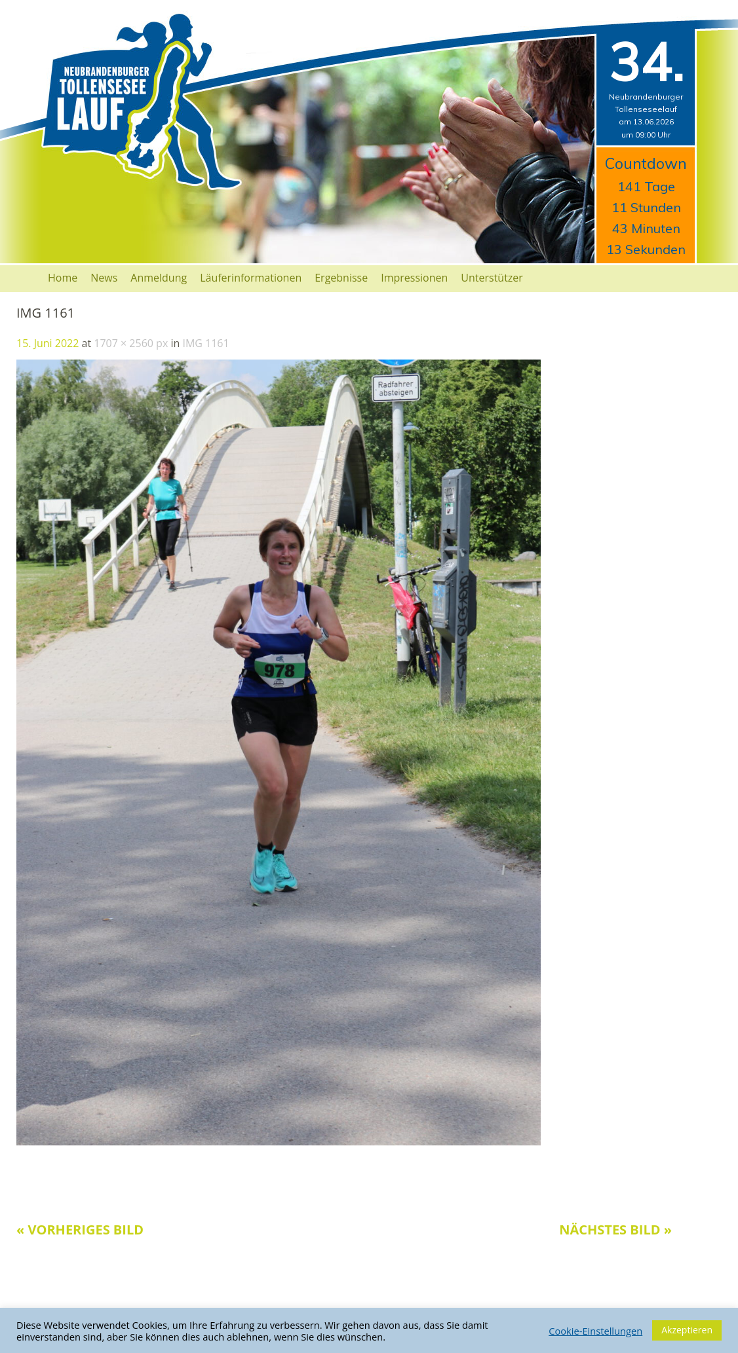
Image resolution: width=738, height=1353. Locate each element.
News (103, 277)
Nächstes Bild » (615, 1229)
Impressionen (414, 277)
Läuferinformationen (250, 277)
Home (62, 277)
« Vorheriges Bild (80, 1229)
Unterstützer (492, 277)
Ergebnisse (341, 277)
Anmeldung (158, 277)
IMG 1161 (205, 343)
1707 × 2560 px (131, 343)
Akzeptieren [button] (686, 1330)
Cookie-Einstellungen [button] (595, 1331)
